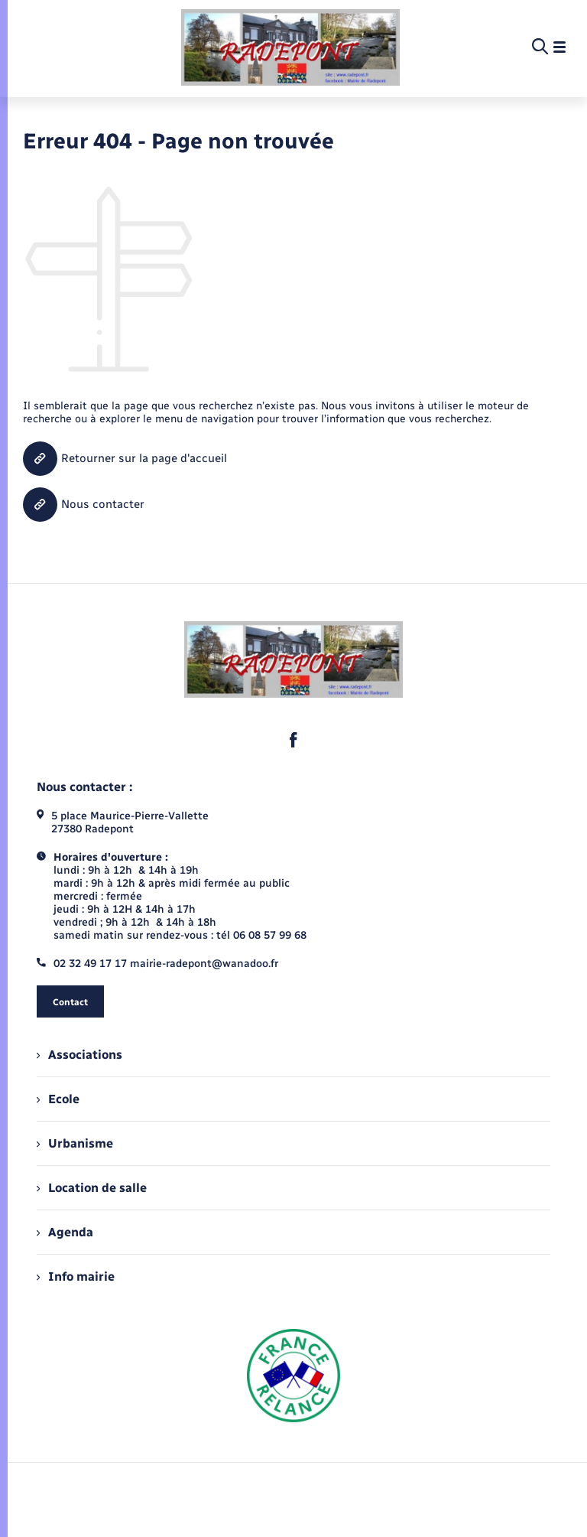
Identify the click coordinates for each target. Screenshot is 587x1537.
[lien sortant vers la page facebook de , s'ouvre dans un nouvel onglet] (293, 739)
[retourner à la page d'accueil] (291, 47)
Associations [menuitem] (79, 1054)
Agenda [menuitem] (65, 1232)
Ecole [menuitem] (58, 1099)
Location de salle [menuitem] (92, 1187)
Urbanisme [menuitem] (75, 1143)
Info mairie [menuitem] (76, 1276)
